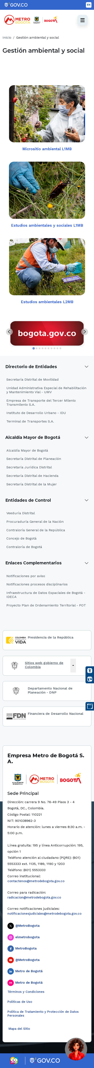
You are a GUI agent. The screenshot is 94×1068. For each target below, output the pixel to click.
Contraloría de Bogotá (24, 547)
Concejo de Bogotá (21, 538)
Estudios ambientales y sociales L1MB (47, 194)
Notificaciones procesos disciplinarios (37, 584)
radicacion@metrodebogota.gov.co (34, 897)
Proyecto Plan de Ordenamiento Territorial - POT (46, 605)
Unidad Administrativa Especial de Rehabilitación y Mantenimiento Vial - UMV (46, 390)
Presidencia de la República (50, 637)
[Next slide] (84, 331)
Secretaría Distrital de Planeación (33, 459)
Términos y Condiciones (25, 992)
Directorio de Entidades (31, 366)
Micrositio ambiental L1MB (47, 118)
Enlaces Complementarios (33, 562)
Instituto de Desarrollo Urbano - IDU (36, 413)
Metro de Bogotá (29, 971)
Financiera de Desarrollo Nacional (55, 714)
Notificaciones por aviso (25, 576)
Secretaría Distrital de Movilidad (32, 379)
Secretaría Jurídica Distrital (29, 467)
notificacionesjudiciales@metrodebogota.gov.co (44, 913)
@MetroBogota (27, 926)
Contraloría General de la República (35, 530)
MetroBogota (26, 948)
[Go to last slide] (9, 331)
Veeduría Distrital (20, 513)
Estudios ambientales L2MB (47, 271)
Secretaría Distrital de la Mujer (31, 484)
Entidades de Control (28, 500)
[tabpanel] (47, 333)
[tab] (33, 348)
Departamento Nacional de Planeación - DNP (50, 690)
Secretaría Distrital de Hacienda (32, 476)
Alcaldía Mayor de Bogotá (32, 437)
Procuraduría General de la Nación (35, 522)
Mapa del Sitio (18, 1029)
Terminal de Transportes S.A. (30, 421)
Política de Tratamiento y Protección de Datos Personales (43, 1013)
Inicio (7, 37)
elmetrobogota (27, 937)
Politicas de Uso (19, 1002)
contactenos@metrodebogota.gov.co (35, 881)
